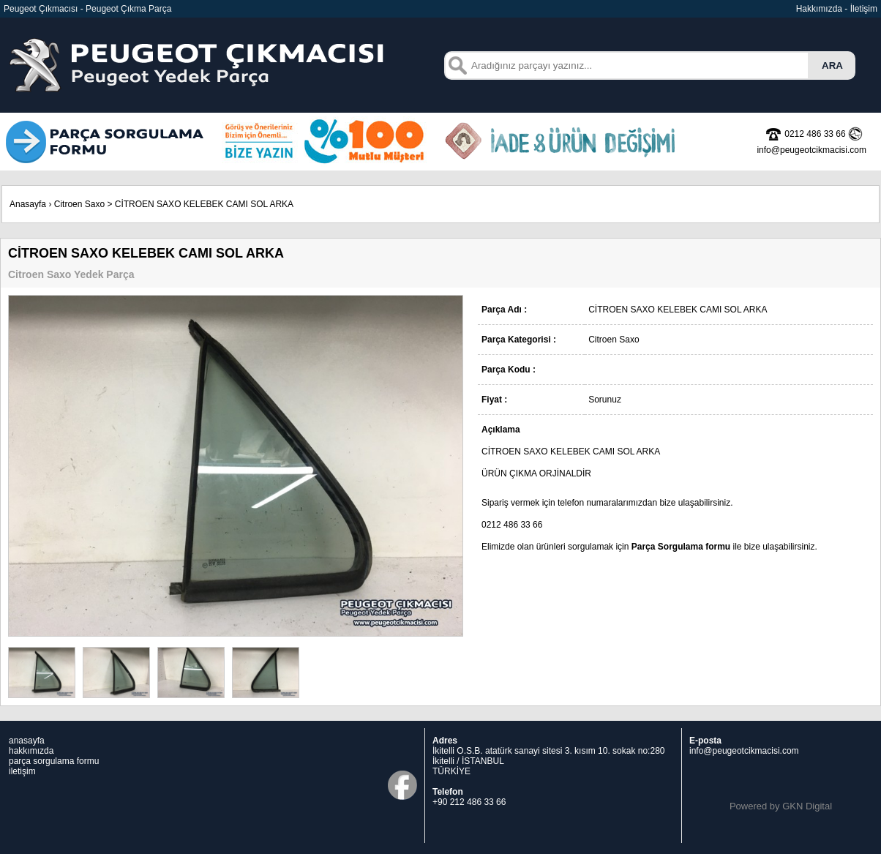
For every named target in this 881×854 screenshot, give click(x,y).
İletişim (863, 9)
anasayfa (27, 740)
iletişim (22, 771)
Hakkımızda (819, 9)
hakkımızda (31, 751)
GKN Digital (807, 806)
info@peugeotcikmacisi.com (744, 751)
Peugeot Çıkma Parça (128, 9)
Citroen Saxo (79, 204)
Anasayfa (28, 204)
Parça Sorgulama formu (680, 547)
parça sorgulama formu (54, 761)
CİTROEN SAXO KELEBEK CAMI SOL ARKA (204, 204)
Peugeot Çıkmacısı (41, 9)
